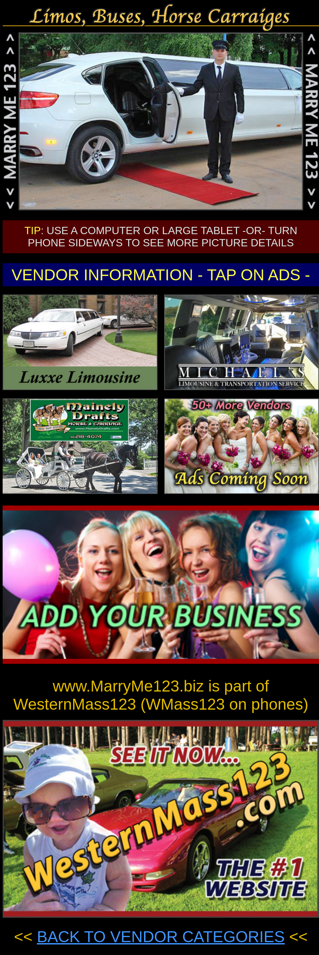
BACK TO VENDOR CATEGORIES (161, 936)
